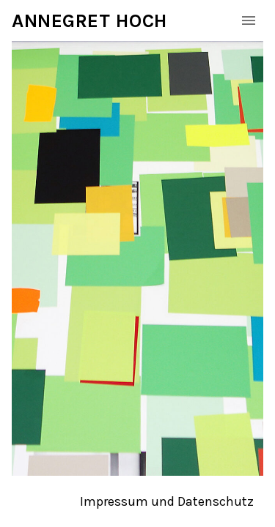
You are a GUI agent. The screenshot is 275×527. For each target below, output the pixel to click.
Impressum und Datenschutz (167, 501)
